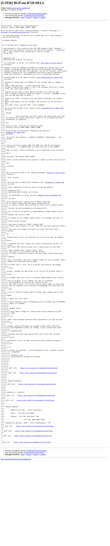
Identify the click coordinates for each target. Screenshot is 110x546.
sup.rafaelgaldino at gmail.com (49, 89)
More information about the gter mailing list (16, 544)
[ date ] (22, 17)
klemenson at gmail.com (15, 154)
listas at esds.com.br (56, 203)
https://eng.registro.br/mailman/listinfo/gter (39, 437)
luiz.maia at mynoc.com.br (51, 71)
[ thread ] (29, 17)
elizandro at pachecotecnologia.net (15, 34)
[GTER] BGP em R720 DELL (36, 14)
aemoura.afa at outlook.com (49, 230)
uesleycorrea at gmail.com (21, 8)
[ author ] (43, 17)
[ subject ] (35, 17)
